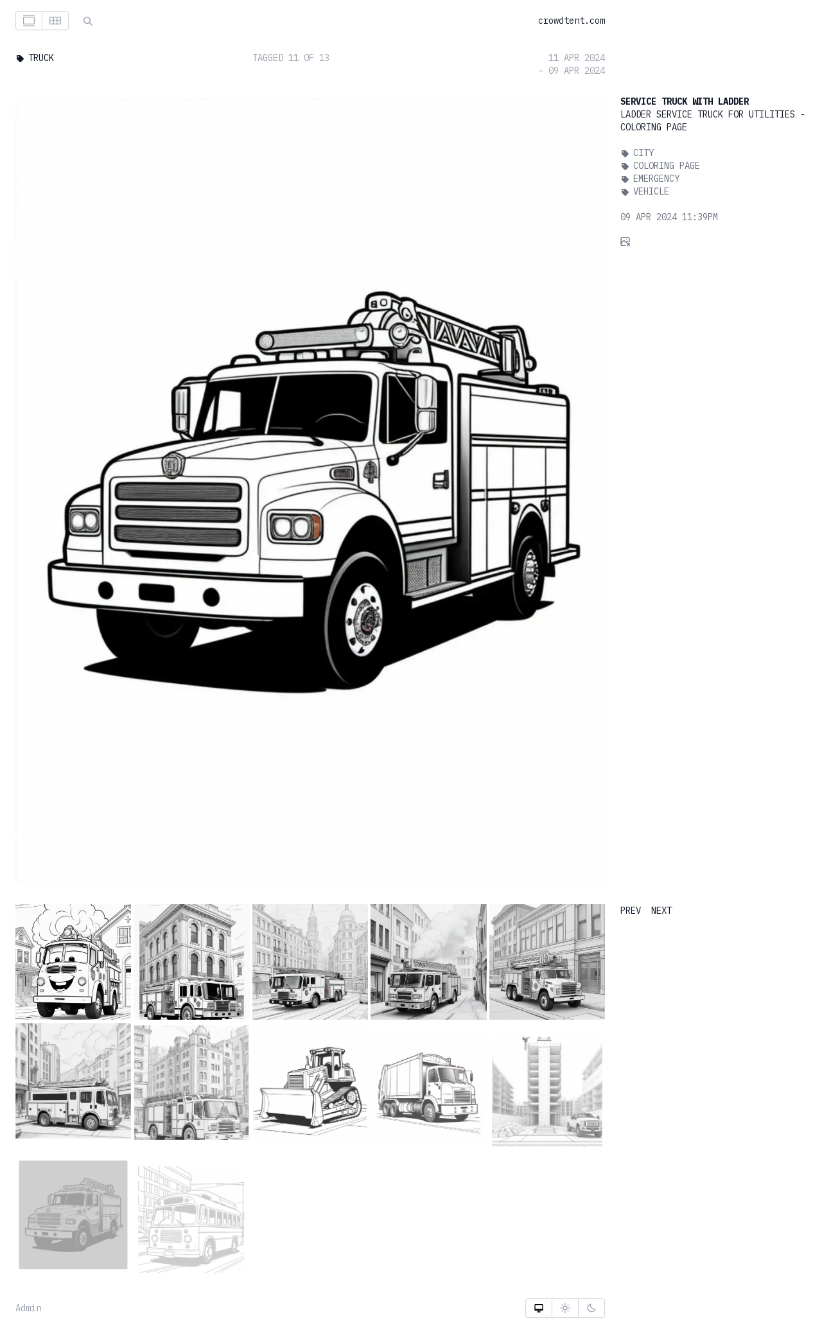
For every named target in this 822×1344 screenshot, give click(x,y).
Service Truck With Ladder (684, 101)
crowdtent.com (571, 20)
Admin (28, 1308)
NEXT (661, 910)
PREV (630, 910)
